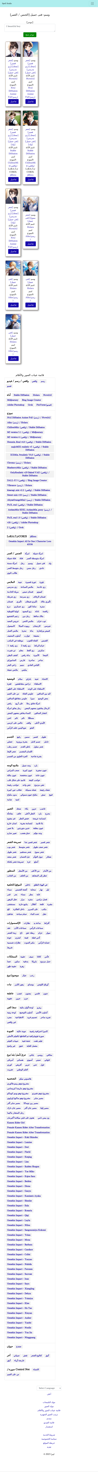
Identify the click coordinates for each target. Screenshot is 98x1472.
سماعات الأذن (20, 928)
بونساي (31, 985)
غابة (38, 895)
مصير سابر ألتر (13, 1103)
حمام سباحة (21, 914)
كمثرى (18, 938)
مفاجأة (10, 814)
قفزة (9, 684)
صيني (38, 1060)
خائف (19, 814)
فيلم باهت (38, 1041)
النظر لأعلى (30, 814)
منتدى (49, 1419)
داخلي (27, 885)
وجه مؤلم (38, 833)
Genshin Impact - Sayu (18, 1284)
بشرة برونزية (21, 742)
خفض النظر (24, 819)
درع (8, 607)
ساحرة (31, 660)
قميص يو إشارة (43, 631)
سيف (31, 957)
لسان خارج (12, 823)
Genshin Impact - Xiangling (20, 1289)
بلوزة (42, 582)
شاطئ (10, 914)
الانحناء (45, 679)
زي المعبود (27, 611)
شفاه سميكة (30, 790)
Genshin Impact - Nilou (18, 1225)
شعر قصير (45, 842)
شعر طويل (11, 852)
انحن (9, 718)
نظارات (27, 923)
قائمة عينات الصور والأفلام (49, 1410)
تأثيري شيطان (31, 602)
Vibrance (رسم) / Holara (19, 485)
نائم (16, 718)
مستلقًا (31, 718)
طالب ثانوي (12, 573)
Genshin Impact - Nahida (19, 1264)
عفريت (10, 1070)
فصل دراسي (41, 900)
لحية (17, 800)
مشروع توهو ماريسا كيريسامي (20, 1089)
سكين (17, 962)
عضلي (10, 742)
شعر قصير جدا (30, 842)
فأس (47, 957)
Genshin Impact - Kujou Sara (21, 1176)
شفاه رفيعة (45, 790)
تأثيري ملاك (46, 602)
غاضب (42, 809)
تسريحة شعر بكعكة (15, 862)
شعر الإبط (11, 752)
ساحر (40, 660)
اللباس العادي (33, 665)
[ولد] (13, 144)
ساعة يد (37, 923)
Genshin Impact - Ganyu (19, 1191)
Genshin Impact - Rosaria (19, 1211)
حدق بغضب (25, 833)
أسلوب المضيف (13, 636)
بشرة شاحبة (36, 756)
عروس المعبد (13, 621)
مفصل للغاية (32, 1046)
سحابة (33, 890)
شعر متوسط (24, 847)
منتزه (30, 900)
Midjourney (12, 400)
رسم (43, 381)
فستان (10, 602)
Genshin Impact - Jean (18, 1279)
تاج (21, 933)
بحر (15, 895)
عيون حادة (40, 775)
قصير (35, 737)
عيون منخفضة (26, 775)
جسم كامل (35, 742)
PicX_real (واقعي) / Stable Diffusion (25, 505)
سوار (48, 933)
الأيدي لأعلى (40, 723)
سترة (42, 607)
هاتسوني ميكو (25, 1079)
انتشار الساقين (40, 713)
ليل (47, 890)
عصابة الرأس (44, 943)
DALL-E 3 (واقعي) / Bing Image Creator (27, 480)
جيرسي (47, 626)
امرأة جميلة (38, 554)
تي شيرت (11, 651)
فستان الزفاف (39, 597)
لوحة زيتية (11, 1013)
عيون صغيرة (41, 770)
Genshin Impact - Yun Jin (19, 1333)
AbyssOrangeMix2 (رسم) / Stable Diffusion (28, 500)
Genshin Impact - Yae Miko (20, 1172)
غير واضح (11, 1046)
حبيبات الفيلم (12, 1041)
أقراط (46, 923)
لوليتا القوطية (13, 611)
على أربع (19, 704)
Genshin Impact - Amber (19, 1318)
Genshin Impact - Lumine (19, 1142)
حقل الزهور (12, 900)
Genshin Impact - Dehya (19, 1294)
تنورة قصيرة (31, 582)
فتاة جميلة (11, 558)
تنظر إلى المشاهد (39, 876)
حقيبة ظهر (11, 966)
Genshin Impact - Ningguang (21, 1338)
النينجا (45, 655)
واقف (28, 723)
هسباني (20, 1060)
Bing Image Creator (31, 400)
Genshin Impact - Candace (20, 1250)
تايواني (47, 1060)
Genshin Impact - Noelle (19, 1328)
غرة (28, 862)
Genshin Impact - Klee (18, 1303)
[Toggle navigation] (92, 3)
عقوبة (9, 999)
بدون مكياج (12, 795)
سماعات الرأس (36, 928)
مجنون (28, 994)
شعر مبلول (38, 747)
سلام (20, 679)
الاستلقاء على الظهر (15, 689)
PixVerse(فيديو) (44, 405)
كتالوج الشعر (36, 1356)
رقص (9, 704)
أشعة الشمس (21, 890)
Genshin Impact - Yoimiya (20, 1299)
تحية (36, 679)
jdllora (13, 175)
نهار (40, 890)
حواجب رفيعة (13, 785)
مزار (22, 900)
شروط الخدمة (49, 1435)
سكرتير (41, 651)
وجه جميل (26, 766)
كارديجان (37, 626)
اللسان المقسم (25, 752)
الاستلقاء (37, 684)
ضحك (18, 809)
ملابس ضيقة (12, 670)
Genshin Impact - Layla (18, 1220)
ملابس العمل (12, 631)
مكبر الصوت (29, 943)
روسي (40, 1055)
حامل (46, 742)
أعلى (49, 1394)
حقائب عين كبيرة (14, 790)
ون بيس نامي (43, 1118)
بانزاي (28, 679)
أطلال (33, 904)
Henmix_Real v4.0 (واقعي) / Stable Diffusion (29, 442)
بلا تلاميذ (39, 823)
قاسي (37, 994)
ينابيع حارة (23, 904)
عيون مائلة (11, 775)
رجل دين (26, 616)
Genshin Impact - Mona (18, 1240)
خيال (24, 976)
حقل (44, 914)
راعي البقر (11, 665)
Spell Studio (7, 3)
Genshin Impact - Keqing (19, 1157)
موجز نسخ (30, 35)
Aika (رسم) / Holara (17, 423)
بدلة (31, 631)
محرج (47, 814)
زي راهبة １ (12, 646)
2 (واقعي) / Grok (15, 528)
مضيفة (36, 636)
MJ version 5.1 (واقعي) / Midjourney (25, 432)
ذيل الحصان (25, 857)
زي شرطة (11, 597)
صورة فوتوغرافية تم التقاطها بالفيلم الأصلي (25, 1036)
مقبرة (49, 904)
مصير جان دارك (14, 1108)
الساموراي (11, 660)
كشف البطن (12, 655)
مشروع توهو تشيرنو (40, 1093)
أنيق (47, 1356)
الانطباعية (19, 1017)
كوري (9, 1065)
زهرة (22, 966)
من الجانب (11, 876)
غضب (19, 994)
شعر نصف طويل (40, 847)
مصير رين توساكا (31, 1103)
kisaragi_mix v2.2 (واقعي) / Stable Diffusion (28, 490)
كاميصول (11, 626)
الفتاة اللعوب (32, 641)
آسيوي (29, 1060)
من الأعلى (35, 871)
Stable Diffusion (21, 395)
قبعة (26, 938)
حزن (26, 999)
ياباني (31, 1055)
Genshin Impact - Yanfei (19, 1323)
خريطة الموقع (49, 1443)
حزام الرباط (39, 646)
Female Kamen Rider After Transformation (28, 1128)
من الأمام (47, 871)
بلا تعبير (10, 828)
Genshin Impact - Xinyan (19, 1313)
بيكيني (24, 670)
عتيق (21, 1046)
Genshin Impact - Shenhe (19, 1201)
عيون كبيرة (27, 770)
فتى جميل (40, 563)
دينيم (22, 665)
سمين (26, 737)
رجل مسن (31, 568)
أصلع (36, 862)
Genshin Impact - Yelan (18, 1235)
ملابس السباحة (27, 587)
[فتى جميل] (13, 73)
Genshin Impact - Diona (18, 1186)
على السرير (33, 909)
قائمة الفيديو (49, 1423)
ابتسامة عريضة (39, 819)
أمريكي (10, 1060)
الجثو (32, 728)
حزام (40, 933)
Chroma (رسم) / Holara (19, 463)
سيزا (32, 699)
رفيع (19, 737)
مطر (31, 895)
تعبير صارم (11, 833)
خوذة (9, 938)
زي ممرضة (24, 597)
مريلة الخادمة (13, 592)
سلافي (49, 1055)
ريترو (39, 1008)
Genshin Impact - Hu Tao (19, 1308)
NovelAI (13, 79)
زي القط (30, 651)
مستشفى (11, 904)
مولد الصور (49, 1406)
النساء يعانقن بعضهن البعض (18, 713)
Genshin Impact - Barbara (19, 1245)
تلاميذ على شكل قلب (16, 780)
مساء (23, 895)
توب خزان (41, 621)
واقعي (34, 381)
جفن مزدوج (39, 785)
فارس (22, 660)
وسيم (30, 563)
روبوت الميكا (24, 626)
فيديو (9, 386)
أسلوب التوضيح (26, 1013)
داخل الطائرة (18, 909)
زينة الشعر (11, 933)
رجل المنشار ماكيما (15, 1113)
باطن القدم (25, 747)
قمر (8, 895)
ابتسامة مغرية (26, 823)
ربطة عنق (30, 933)
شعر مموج (39, 852)
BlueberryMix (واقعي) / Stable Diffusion (27, 468)
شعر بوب (11, 847)
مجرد (9, 1017)
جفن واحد (26, 785)
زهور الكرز (19, 985)
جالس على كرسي (15, 723)
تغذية (49, 1447)
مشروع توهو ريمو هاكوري (18, 1084)
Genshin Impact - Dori (18, 1147)
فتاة (21, 558)
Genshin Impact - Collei (18, 1255)
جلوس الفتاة (28, 694)
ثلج (8, 909)
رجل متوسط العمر (15, 568)
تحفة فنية (26, 1041)
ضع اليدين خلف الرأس (16, 728)
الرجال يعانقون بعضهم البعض (36, 708)
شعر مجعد (11, 857)
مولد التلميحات (49, 1402)
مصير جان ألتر (30, 1108)
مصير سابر (38, 1098)
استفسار (49, 1427)
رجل (22, 563)
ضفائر (48, 857)
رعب (32, 976)
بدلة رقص (25, 655)
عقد (8, 928)
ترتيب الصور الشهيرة (49, 1414)
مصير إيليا (44, 1108)
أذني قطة (36, 938)
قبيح (51, 795)
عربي (27, 1065)
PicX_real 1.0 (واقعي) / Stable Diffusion (26, 518)
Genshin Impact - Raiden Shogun (23, 1167)
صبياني (17, 1356)
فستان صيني (27, 592)
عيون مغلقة (38, 828)
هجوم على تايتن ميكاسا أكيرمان (20, 1118)
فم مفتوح (11, 819)
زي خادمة (41, 587)
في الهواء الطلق (40, 885)
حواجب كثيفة (34, 780)
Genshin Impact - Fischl (18, 1152)
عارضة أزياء (19, 1361)
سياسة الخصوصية (49, 1439)
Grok (30, 405)
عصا (9, 962)
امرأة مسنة (12, 563)
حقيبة (22, 957)
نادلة (37, 611)
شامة (9, 800)
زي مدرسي (12, 587)
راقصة (45, 611)
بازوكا (34, 962)
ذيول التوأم (37, 857)
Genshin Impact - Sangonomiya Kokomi (26, 1230)
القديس (44, 641)
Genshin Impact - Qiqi (18, 1215)
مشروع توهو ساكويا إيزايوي (18, 1098)
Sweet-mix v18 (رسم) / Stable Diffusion (26, 495)
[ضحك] (14, 66)
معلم (21, 651)
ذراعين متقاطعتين (22, 684)
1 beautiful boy (29, 28)
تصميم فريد (32, 1017)
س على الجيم (13, 694)
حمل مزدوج (45, 962)
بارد (35, 766)
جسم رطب (12, 747)
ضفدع (18, 1347)
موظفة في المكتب (15, 641)
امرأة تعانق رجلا (33, 704)
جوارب (27, 636)
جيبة (20, 582)
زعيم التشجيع (13, 616)
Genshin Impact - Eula (18, 1206)
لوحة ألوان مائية (26, 1008)
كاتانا (39, 957)
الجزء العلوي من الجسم (17, 756)
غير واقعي (11, 1022)
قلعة (42, 904)
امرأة (27, 554)
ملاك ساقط (38, 616)
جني (35, 1065)
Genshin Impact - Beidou (19, 1181)
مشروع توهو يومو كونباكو (17, 1093)
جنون (45, 994)
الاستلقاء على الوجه (36, 689)
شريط (9, 948)
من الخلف (24, 876)
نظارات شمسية (13, 943)
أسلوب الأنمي (41, 1013)
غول (42, 1065)
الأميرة (36, 655)
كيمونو (39, 592)
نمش (43, 795)
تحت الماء (34, 914)
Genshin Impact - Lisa (18, 1162)
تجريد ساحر (45, 1017)
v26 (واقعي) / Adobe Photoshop (22, 523)
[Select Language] (49, 1388)
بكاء (26, 809)
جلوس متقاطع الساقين (17, 699)
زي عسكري (19, 607)
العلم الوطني (22, 1070)
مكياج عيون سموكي (29, 795)
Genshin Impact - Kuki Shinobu (22, 1137)
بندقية (25, 962)
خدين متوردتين (23, 828)
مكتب (43, 909)
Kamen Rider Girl (16, 1123)
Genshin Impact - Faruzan (20, 1269)
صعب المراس (13, 770)
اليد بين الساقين (43, 694)
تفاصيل (13, 101)
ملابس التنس (28, 621)
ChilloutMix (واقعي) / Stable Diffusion (26, 427)
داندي (41, 568)
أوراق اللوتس (42, 985)
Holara (30, 227)
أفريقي (18, 1065)
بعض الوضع (43, 699)
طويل (43, 737)
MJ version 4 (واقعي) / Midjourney (24, 437)
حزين (34, 809)
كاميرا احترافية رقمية (39, 1031)
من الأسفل (22, 871)
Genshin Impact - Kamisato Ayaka (24, 1196)
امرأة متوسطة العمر (35, 558)
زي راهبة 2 (25, 646)
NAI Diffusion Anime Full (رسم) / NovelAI (28, 418)
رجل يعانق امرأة (14, 708)
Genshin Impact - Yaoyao (19, 1259)
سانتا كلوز (32, 607)
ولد (50, 563)
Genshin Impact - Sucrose (19, 1274)
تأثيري (19, 602)
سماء (9, 890)
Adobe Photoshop (15, 405)
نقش (25, 1356)
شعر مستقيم (25, 852)
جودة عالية (21, 1031)
